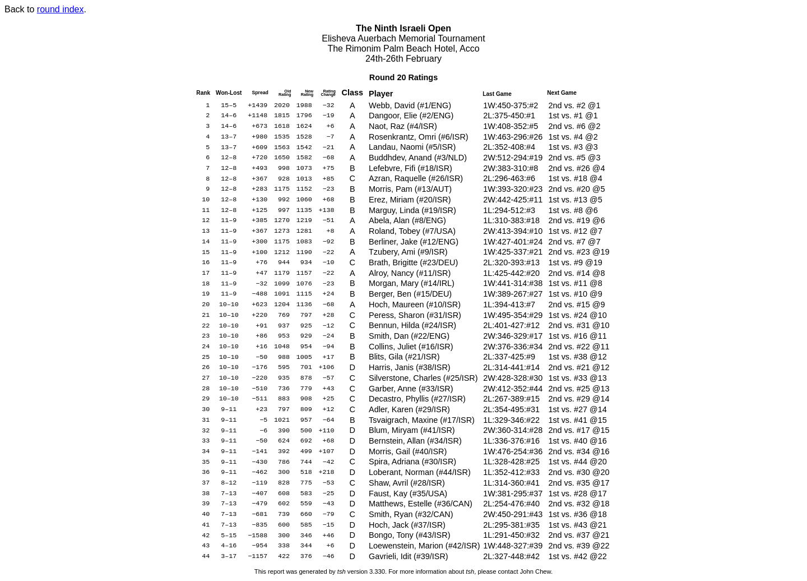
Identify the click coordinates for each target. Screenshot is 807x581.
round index (60, 9)
